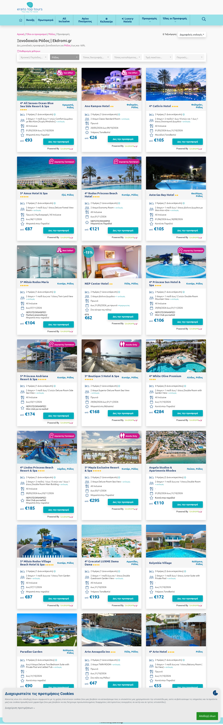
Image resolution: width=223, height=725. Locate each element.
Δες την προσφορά (58, 141)
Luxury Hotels (127, 20)
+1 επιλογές (120, 296)
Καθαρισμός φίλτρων (28, 51)
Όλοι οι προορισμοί (36, 34)
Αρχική (20, 34)
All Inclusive (64, 20)
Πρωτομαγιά (45, 20)
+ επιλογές (60, 121)
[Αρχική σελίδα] (20, 20)
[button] (192, 34)
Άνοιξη (30, 20)
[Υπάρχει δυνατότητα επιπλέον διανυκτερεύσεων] (55, 114)
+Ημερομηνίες (124, 305)
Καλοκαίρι (106, 20)
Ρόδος (52, 34)
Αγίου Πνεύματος (85, 20)
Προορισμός (149, 20)
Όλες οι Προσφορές (175, 20)
